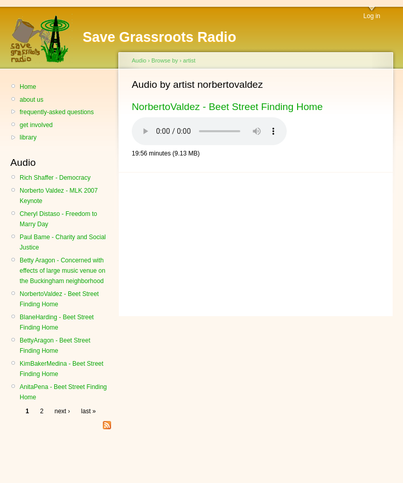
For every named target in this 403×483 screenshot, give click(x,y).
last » (88, 411)
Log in (371, 16)
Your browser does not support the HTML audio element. (209, 131)
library (28, 137)
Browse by (164, 60)
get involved (36, 125)
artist (189, 60)
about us (31, 99)
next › (62, 411)
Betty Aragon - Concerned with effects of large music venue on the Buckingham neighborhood (62, 271)
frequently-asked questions (57, 112)
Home (28, 86)
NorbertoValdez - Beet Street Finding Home (227, 106)
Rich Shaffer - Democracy (55, 177)
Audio (139, 60)
